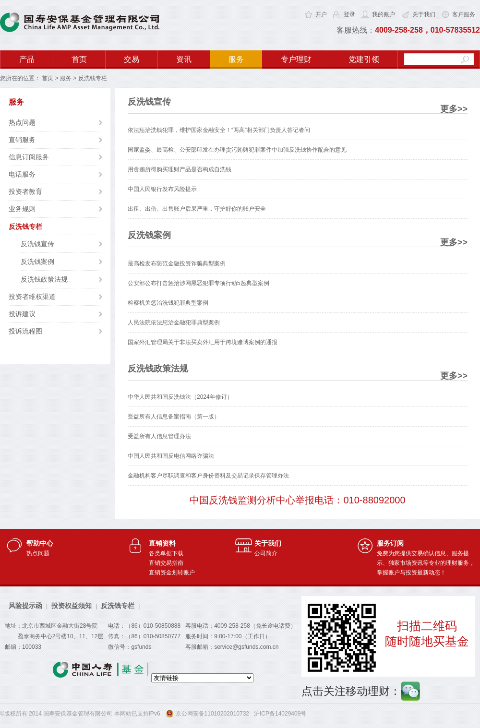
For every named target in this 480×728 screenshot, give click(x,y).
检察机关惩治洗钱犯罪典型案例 (168, 302)
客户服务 (463, 14)
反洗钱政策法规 (44, 279)
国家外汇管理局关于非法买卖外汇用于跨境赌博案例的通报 (202, 342)
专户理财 (296, 59)
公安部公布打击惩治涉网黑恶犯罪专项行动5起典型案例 (198, 283)
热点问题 (22, 122)
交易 (131, 59)
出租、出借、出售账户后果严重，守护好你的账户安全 (197, 208)
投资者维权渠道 (32, 296)
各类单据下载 (166, 553)
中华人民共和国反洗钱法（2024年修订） (180, 397)
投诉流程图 (25, 331)
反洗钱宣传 (37, 244)
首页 (79, 59)
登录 (349, 14)
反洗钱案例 (37, 261)
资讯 (184, 59)
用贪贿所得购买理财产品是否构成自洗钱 (179, 169)
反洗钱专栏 (25, 226)
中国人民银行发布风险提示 (162, 189)
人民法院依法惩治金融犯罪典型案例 (174, 322)
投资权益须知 (71, 605)
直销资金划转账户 (172, 572)
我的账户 (383, 14)
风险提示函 (25, 605)
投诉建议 (22, 314)
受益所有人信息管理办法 (159, 436)
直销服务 (22, 139)
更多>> (454, 109)
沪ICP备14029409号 (280, 713)
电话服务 (22, 174)
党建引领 (363, 59)
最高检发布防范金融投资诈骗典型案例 (177, 263)
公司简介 (265, 553)
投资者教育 (25, 191)
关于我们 (423, 14)
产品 (27, 59)
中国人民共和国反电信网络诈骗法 (171, 456)
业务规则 (22, 209)
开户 (321, 14)
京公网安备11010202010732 (212, 713)
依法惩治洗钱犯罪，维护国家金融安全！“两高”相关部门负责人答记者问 (219, 130)
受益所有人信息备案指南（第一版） (174, 416)
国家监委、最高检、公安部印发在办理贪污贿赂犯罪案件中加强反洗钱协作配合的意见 (237, 149)
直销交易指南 (166, 563)
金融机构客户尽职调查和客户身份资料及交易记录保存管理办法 (208, 475)
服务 (236, 59)
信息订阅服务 (29, 157)
